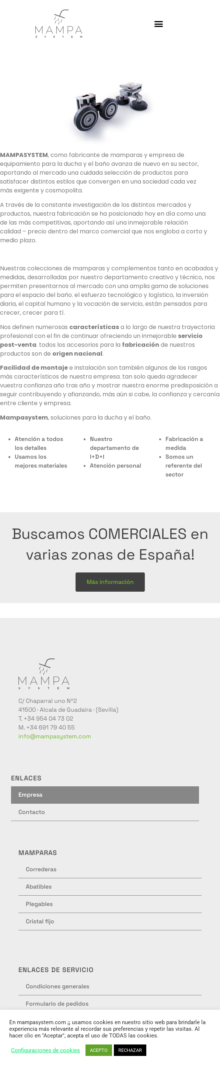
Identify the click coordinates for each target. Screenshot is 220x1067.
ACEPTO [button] (99, 1050)
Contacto (31, 812)
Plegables (39, 904)
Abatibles (39, 886)
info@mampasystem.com (54, 736)
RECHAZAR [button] (130, 1050)
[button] (159, 24)
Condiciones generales (57, 986)
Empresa (30, 794)
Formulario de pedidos (57, 1004)
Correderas (41, 869)
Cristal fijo (40, 921)
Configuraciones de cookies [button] (45, 1050)
